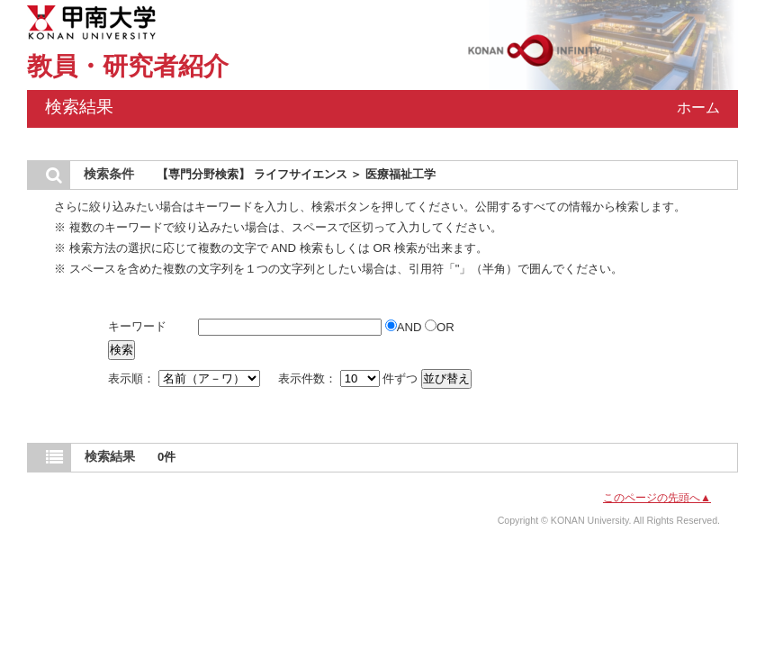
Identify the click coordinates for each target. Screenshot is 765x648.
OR (439, 327)
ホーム (698, 107)
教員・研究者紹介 (128, 66)
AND (405, 327)
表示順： (185, 378)
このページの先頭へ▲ (657, 497)
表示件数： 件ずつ (349, 378)
